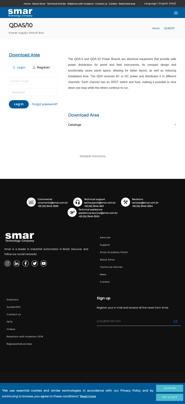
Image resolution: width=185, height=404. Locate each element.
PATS (10, 321)
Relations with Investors (80, 3)
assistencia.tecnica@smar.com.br (98, 213)
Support (104, 244)
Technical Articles (56, 3)
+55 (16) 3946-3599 (48, 206)
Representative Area (19, 343)
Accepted (170, 388)
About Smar (38, 3)
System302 (14, 307)
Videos (11, 329)
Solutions (13, 299)
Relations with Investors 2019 (25, 336)
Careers (113, 3)
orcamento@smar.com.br (53, 202)
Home (27, 3)
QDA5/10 (169, 28)
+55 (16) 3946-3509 (88, 216)
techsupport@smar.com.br (100, 202)
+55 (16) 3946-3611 (94, 206)
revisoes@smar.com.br (145, 202)
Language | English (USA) (160, 3)
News (102, 274)
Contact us (101, 3)
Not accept (169, 397)
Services (105, 237)
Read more (88, 396)
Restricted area (127, 3)
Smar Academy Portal (113, 252)
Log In (18, 104)
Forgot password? (45, 104)
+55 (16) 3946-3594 (142, 206)
